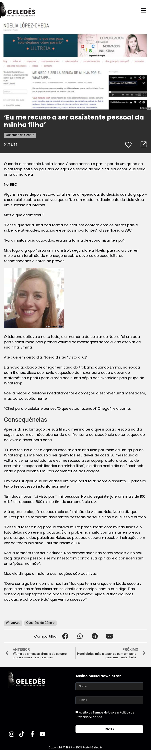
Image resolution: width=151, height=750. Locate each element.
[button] (65, 636)
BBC (13, 184)
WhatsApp (13, 622)
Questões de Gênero (20, 135)
